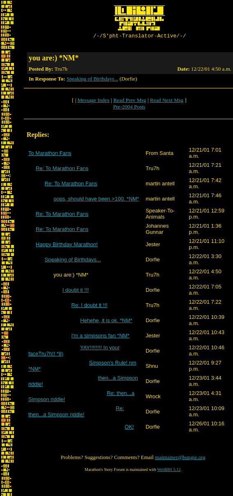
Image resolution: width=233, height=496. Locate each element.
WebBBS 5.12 (168, 470)
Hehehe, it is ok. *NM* (106, 321)
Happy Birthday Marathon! (67, 245)
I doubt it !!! (75, 291)
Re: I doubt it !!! (89, 306)
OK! (129, 428)
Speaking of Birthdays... (92, 80)
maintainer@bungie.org (180, 458)
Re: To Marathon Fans (62, 169)
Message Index (94, 101)
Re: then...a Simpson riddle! (76, 412)
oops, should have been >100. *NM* (96, 200)
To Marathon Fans (49, 154)
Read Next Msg (166, 101)
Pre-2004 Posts (129, 108)
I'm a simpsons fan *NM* (100, 337)
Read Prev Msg (129, 101)
